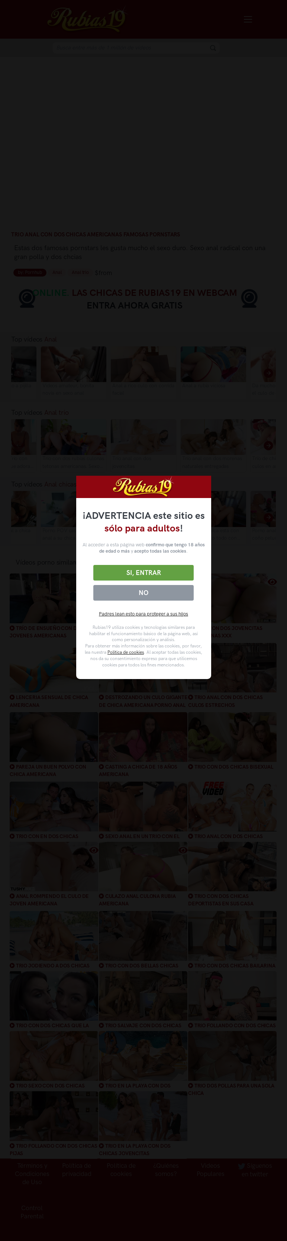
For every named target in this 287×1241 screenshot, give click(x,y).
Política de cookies (125, 652)
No (143, 593)
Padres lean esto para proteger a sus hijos (143, 614)
